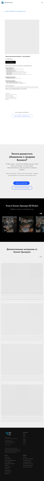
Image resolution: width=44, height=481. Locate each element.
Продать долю (7, 468)
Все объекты (25, 457)
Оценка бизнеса (7, 473)
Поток (24, 444)
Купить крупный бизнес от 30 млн (28, 463)
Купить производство (8, 470)
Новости (24, 442)
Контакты (24, 439)
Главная (24, 434)
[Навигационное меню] (42, 2)
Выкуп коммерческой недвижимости (10, 463)
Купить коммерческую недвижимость (28, 458)
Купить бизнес (7, 465)
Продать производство (8, 458)
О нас (24, 437)
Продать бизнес (7, 457)
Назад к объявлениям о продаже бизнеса (15, 11)
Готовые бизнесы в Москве (27, 460)
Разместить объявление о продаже (28, 465)
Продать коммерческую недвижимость (10, 460)
